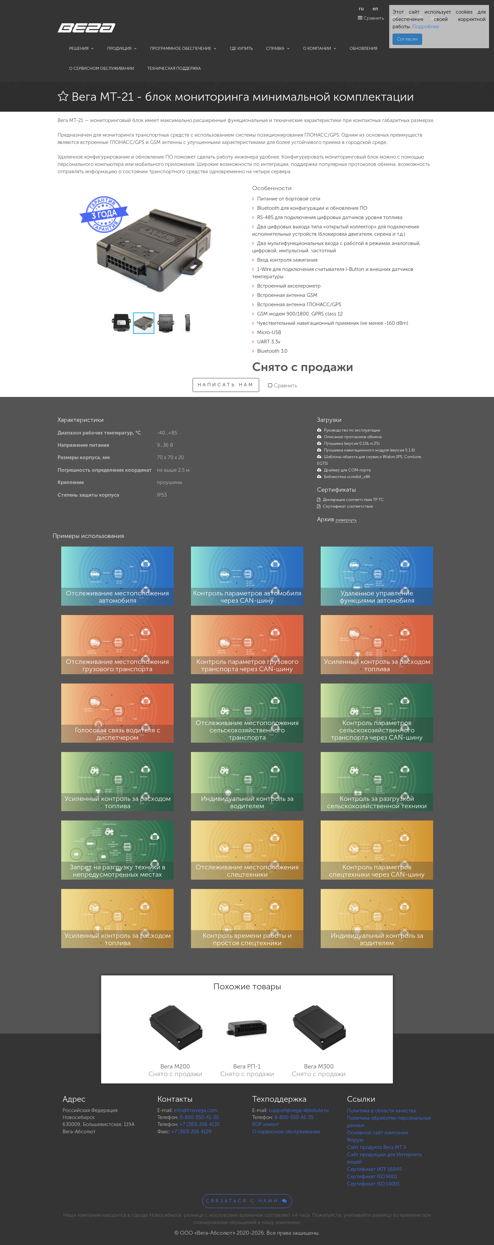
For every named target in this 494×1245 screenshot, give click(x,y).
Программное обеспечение (183, 48)
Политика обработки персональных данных (389, 1121)
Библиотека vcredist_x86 (343, 476)
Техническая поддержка (174, 68)
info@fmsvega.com (196, 1110)
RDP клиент (265, 1124)
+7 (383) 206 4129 (191, 1132)
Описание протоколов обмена (349, 437)
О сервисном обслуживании (101, 68)
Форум (355, 1140)
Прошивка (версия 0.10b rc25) (348, 443)
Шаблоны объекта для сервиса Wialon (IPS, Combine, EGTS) (369, 460)
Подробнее (425, 27)
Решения (81, 48)
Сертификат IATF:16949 (374, 1169)
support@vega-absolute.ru (299, 1110)
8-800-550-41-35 (199, 1117)
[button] (231, 194)
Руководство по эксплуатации (348, 430)
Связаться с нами (247, 1201)
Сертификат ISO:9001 (372, 1177)
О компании (319, 48)
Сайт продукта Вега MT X (377, 1147)
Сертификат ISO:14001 (373, 1184)
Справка (278, 48)
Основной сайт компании (377, 1133)
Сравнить (371, 18)
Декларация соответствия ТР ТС (350, 499)
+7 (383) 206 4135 (200, 1124)
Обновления (363, 48)
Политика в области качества (381, 1111)
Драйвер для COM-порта (344, 470)
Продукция (122, 48)
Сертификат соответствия (345, 506)
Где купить (241, 48)
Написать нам (226, 385)
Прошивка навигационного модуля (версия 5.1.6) (366, 450)
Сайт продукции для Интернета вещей (384, 1158)
